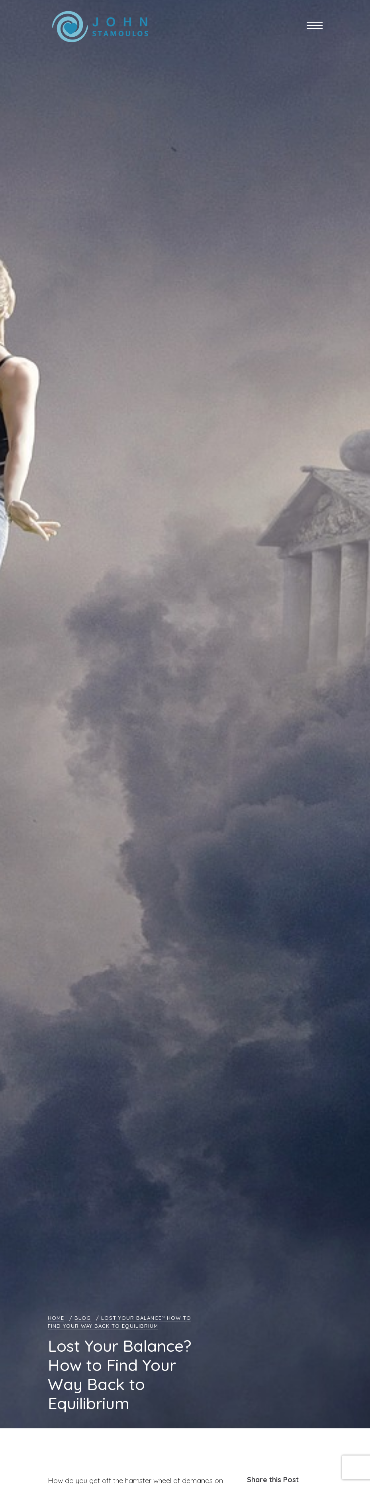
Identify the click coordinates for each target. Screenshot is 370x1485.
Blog (82, 1318)
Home (56, 1318)
